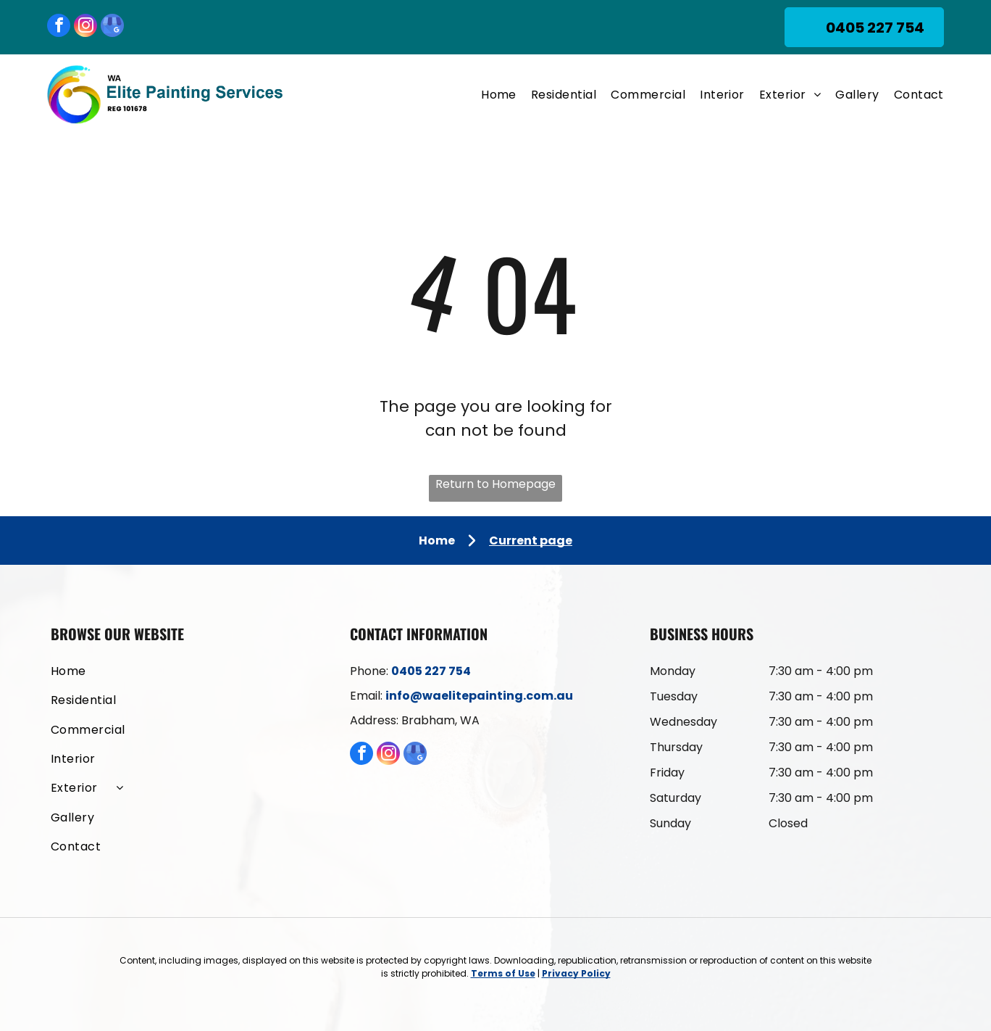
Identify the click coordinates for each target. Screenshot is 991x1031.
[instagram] (85, 27)
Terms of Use (503, 973)
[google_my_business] (112, 27)
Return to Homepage (495, 484)
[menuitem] (492, 94)
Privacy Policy (576, 973)
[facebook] (58, 27)
